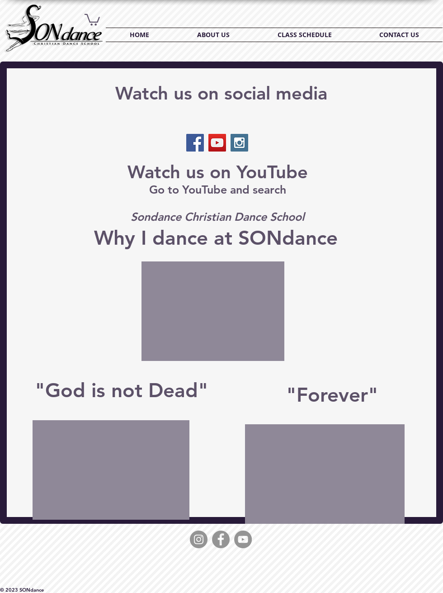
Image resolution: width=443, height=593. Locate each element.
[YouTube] (243, 539)
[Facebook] (221, 539)
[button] (92, 19)
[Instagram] (198, 539)
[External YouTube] (213, 311)
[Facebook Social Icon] (195, 143)
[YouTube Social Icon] (217, 143)
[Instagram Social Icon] (239, 143)
